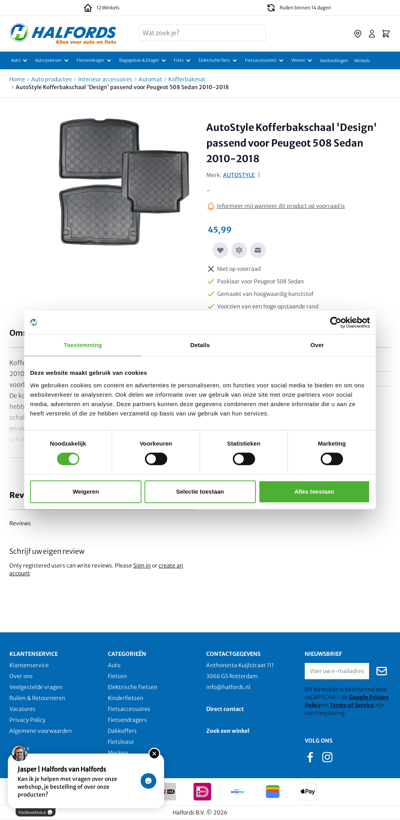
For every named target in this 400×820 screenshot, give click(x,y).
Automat (150, 79)
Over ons (21, 676)
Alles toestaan (314, 491)
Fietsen (117, 676)
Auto (114, 665)
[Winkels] (362, 60)
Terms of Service (352, 705)
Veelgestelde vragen (35, 687)
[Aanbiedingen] (334, 60)
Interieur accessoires (105, 79)
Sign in (142, 565)
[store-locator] (357, 33)
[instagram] (327, 756)
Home (17, 79)
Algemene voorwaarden (40, 730)
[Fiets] (183, 60)
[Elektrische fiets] (218, 60)
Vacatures (22, 709)
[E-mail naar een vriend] (258, 250)
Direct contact (225, 709)
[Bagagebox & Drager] (143, 60)
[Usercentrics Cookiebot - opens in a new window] (336, 322)
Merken (118, 752)
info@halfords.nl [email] (228, 687)
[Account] (372, 33)
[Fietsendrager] (95, 60)
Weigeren (86, 491)
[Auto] (20, 60)
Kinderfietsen (125, 698)
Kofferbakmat (186, 79)
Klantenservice (29, 665)
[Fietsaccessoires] (265, 60)
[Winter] (302, 60)
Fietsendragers (127, 719)
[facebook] (310, 756)
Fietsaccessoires (129, 709)
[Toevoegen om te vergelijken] (239, 250)
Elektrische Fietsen (132, 687)
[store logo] (63, 33)
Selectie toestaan (200, 491)
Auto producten (51, 79)
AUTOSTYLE (239, 175)
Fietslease (121, 741)
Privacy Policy (27, 719)
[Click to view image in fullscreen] (124, 183)
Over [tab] (317, 345)
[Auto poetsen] (52, 60)
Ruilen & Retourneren (37, 698)
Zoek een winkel (227, 730)
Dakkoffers (122, 730)
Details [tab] (200, 345)
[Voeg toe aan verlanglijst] (220, 250)
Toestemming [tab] (83, 345)
